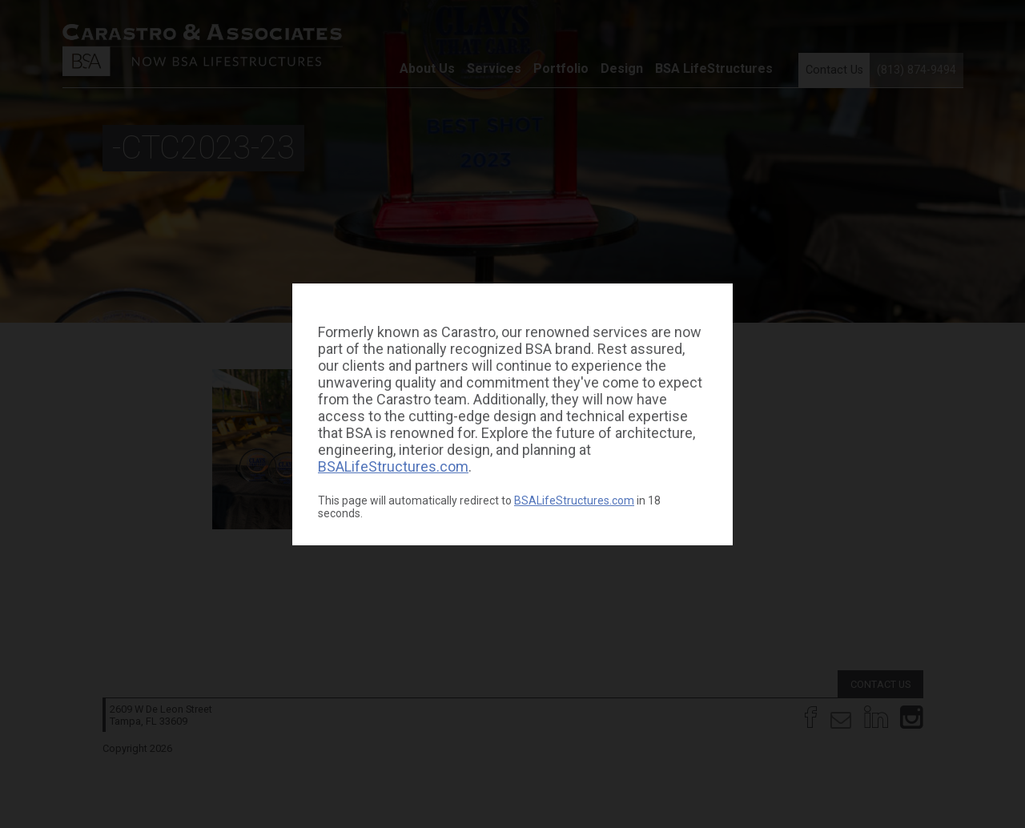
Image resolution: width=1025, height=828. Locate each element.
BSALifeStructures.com (393, 466)
